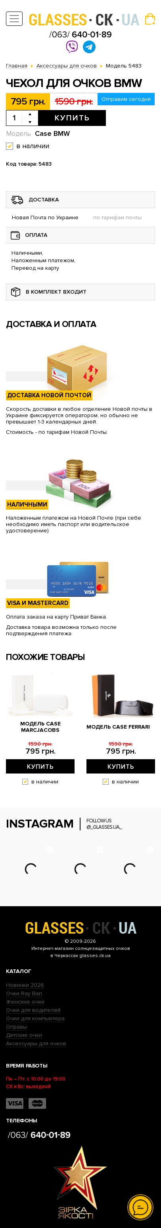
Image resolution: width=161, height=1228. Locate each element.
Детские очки (24, 1035)
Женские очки (25, 1001)
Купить (72, 118)
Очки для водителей (33, 1010)
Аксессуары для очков (36, 1043)
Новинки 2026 (25, 985)
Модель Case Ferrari (118, 727)
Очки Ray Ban (24, 993)
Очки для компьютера (35, 1018)
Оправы (16, 1026)
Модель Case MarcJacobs (40, 727)
